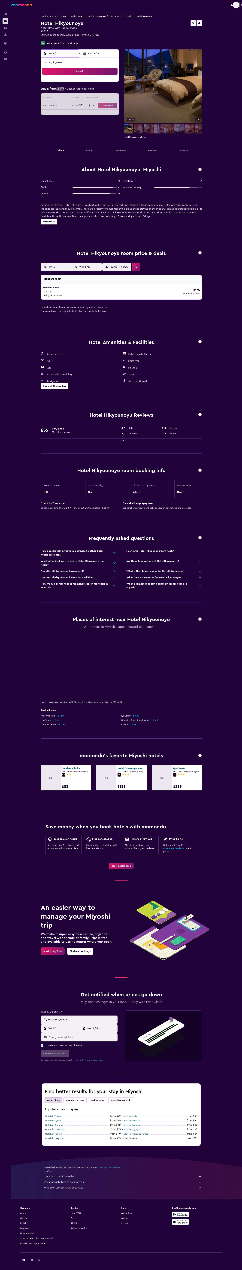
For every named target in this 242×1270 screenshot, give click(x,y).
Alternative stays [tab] (80, 1096)
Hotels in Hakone (59, 1129)
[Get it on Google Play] (191, 1210)
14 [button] (108, 98)
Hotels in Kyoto (58, 1116)
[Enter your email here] (87, 1033)
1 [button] (115, 83)
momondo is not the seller (128, 1172)
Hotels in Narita (134, 1134)
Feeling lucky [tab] (103, 1096)
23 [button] (70, 113)
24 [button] (77, 113)
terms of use (86, 1055)
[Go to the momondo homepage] (21, 4)
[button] (5, 4)
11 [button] (85, 98)
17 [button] (78, 106)
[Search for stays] (5, 21)
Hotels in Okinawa (136, 1116)
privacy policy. (102, 1055)
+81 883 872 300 (55, 38)
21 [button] (108, 106)
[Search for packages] (5, 34)
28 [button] (108, 113)
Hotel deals (51, 16)
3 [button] (78, 90)
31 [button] (78, 121)
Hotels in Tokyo (58, 1112)
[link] (126, 861)
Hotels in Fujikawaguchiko (140, 1129)
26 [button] (93, 113)
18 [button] (85, 106)
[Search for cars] (5, 28)
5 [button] (93, 90)
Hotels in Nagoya (136, 1125)
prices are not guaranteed (114, 1163)
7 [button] (108, 90)
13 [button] (101, 98)
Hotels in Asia (65, 16)
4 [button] (85, 90)
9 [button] (70, 98)
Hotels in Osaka (135, 1112)
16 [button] (70, 106)
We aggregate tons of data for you (128, 1177)
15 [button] (116, 98)
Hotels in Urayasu (59, 1134)
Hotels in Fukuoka (136, 1121)
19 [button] (93, 106)
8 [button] (116, 90)
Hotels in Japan (81, 16)
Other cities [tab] (58, 1096)
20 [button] (100, 106)
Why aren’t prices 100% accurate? (128, 1183)
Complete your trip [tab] (126, 1096)
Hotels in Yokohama (60, 1125)
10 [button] (78, 98)
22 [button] (115, 106)
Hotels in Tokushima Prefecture (105, 16)
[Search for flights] (5, 14)
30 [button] (70, 121)
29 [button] (115, 113)
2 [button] (70, 90)
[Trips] (5, 43)
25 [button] (85, 113)
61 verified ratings (75, 43)
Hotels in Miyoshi (130, 16)
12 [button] (93, 98)
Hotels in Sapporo (59, 1121)
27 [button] (100, 113)
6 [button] (100, 90)
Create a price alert (178, 844)
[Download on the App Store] (191, 1217)
